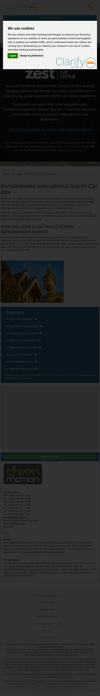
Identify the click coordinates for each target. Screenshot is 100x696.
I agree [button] (12, 55)
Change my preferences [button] (31, 55)
